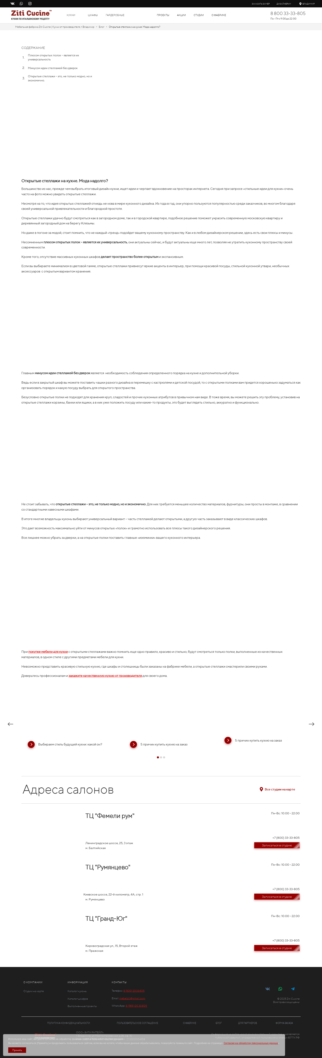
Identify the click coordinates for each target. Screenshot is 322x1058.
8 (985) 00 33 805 (136, 1005)
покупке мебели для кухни (48, 652)
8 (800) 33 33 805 (134, 990)
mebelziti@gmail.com (132, 998)
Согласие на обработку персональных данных (251, 1043)
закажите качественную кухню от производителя (105, 676)
